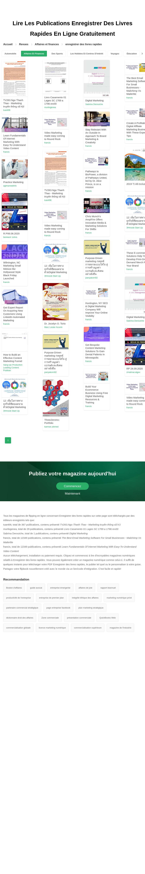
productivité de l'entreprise (18, 598)
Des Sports (57, 53)
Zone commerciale (50, 617)
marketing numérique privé (119, 598)
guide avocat (36, 588)
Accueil (8, 44)
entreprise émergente (60, 588)
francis (129, 97)
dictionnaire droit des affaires (19, 617)
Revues (23, 44)
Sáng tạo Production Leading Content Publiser (12, 368)
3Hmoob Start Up (134, 227)
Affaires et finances (47, 44)
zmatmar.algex (133, 372)
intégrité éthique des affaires (85, 598)
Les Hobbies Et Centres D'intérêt (86, 53)
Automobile (10, 53)
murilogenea (50, 107)
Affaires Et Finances (34, 53)
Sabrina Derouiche (94, 104)
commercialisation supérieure (88, 627)
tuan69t (6, 110)
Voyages (115, 53)
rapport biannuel (108, 588)
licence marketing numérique (52, 627)
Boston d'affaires (14, 588)
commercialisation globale (18, 627)
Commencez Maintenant (72, 487)
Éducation (132, 53)
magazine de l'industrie (120, 627)
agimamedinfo (10, 185)
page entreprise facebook (58, 608)
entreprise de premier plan (51, 598)
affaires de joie (85, 588)
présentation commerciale (79, 617)
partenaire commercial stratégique (22, 608)
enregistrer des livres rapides (83, 44)
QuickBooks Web (107, 617)
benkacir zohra (10, 237)
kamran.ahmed (51, 426)
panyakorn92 (91, 277)
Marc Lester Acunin (53, 327)
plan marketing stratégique (91, 608)
